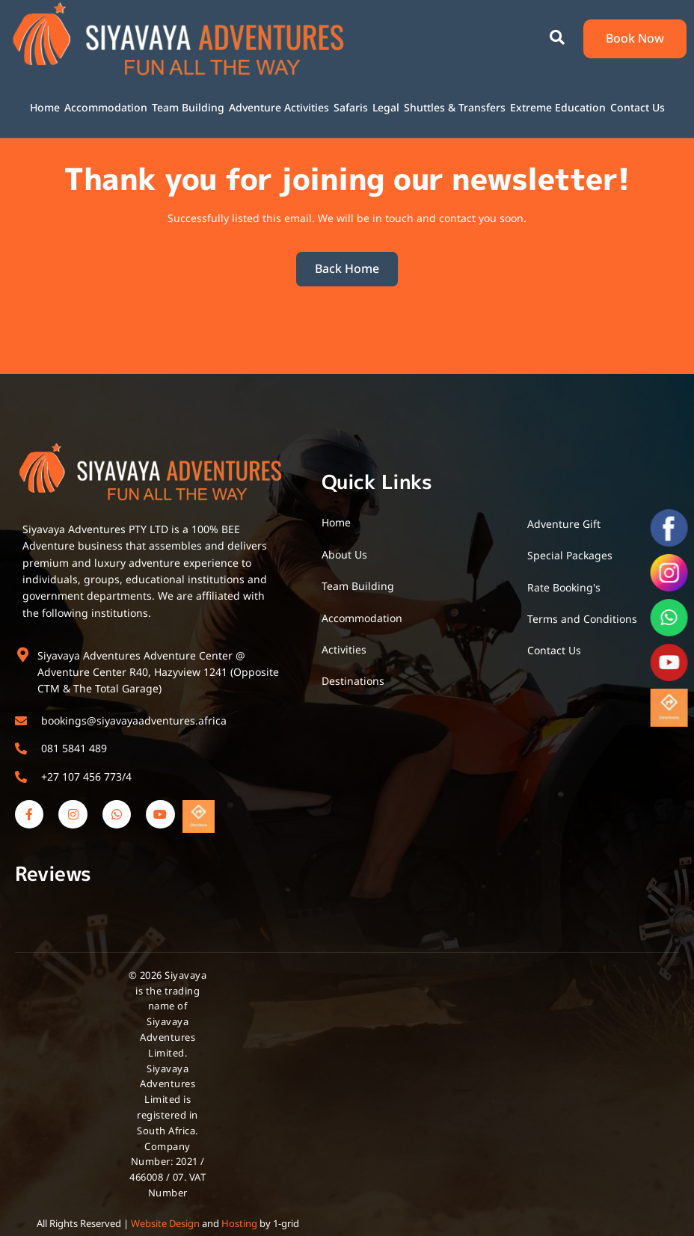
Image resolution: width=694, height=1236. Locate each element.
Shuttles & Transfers (455, 107)
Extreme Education (558, 107)
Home (45, 107)
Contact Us (637, 107)
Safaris (351, 107)
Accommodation (105, 107)
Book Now (635, 38)
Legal (385, 107)
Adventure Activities (279, 107)
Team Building (188, 107)
